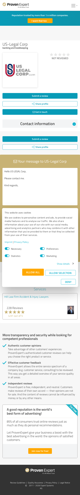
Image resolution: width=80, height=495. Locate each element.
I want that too (39, 20)
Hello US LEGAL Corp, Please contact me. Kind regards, (40, 186)
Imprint (8, 241)
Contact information (48, 123)
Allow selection (60, 273)
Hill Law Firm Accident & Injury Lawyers (26, 296)
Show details (63, 263)
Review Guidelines (17, 482)
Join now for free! (40, 450)
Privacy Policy (21, 241)
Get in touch (40, 111)
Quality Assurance (35, 482)
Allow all (33, 272)
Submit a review (40, 95)
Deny (68, 282)
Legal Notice (65, 482)
